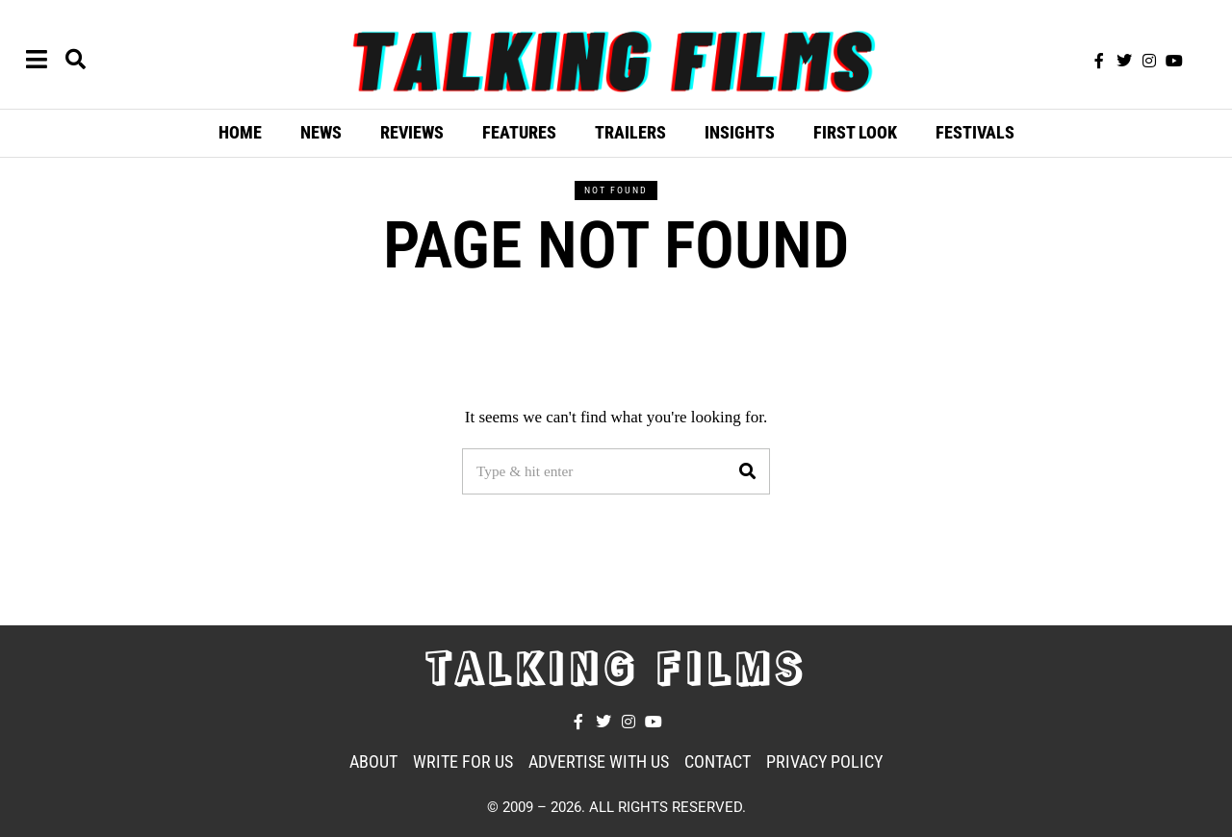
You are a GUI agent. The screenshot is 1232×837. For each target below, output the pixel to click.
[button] (747, 471)
